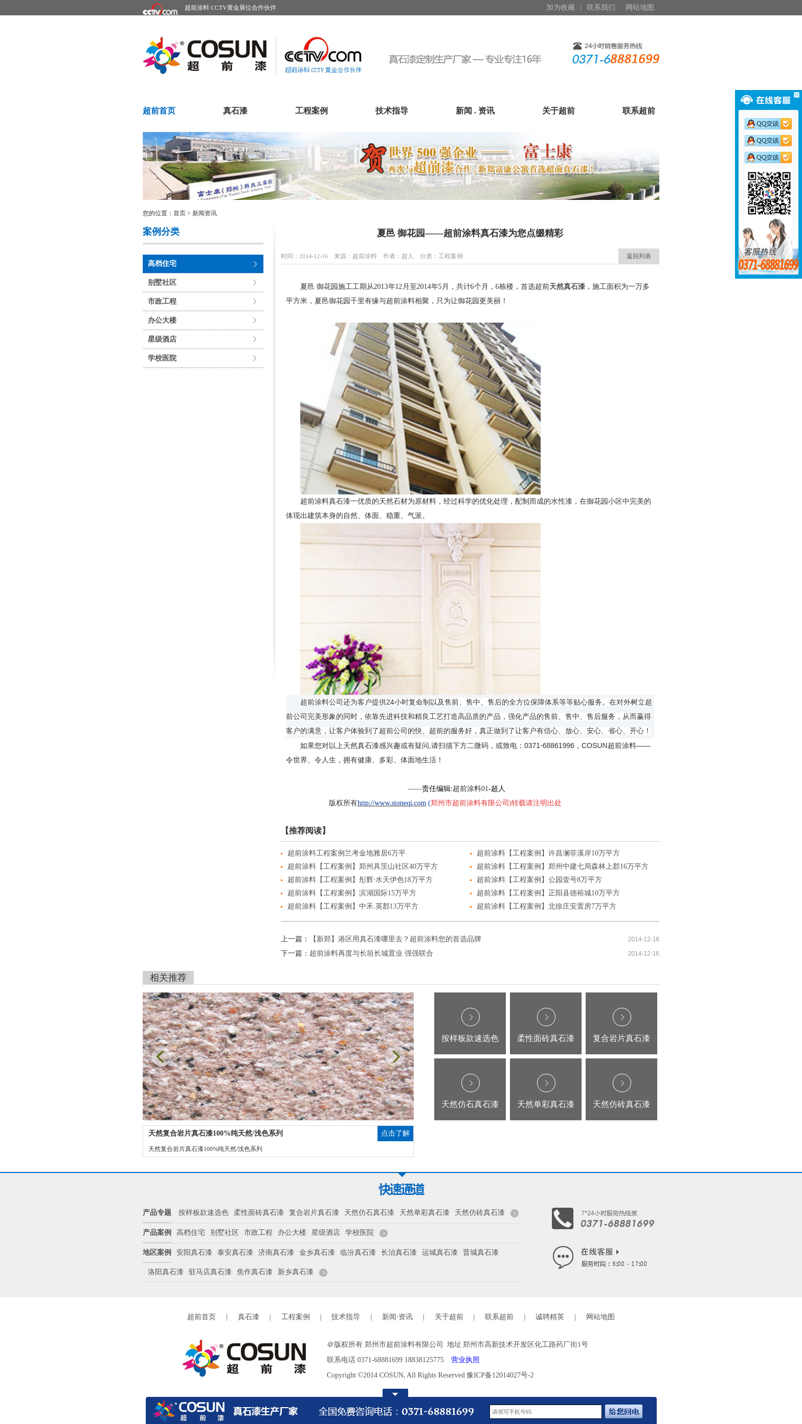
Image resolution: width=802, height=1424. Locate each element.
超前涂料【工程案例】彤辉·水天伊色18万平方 (360, 880)
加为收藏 (560, 7)
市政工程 (162, 301)
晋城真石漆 (481, 1252)
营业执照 (465, 1360)
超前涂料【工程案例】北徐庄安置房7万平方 (546, 906)
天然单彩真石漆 (545, 1104)
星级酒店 (162, 339)
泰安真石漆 (235, 1252)
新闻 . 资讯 (475, 110)
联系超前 (638, 110)
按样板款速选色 (470, 1038)
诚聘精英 (550, 1317)
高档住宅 (162, 263)
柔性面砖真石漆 (545, 1038)
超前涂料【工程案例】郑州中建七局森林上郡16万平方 (563, 866)
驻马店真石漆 (210, 1272)
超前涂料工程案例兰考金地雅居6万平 (346, 853)
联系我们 (601, 7)
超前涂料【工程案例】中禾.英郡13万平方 (352, 906)
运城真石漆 (440, 1252)
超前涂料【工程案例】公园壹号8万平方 (539, 880)
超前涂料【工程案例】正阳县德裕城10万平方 (548, 893)
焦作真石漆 (255, 1272)
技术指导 (391, 110)
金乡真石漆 (317, 1252)
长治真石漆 (399, 1252)
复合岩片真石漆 (621, 1038)
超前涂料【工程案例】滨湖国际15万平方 (351, 893)
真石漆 (235, 110)
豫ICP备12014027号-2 (499, 1375)
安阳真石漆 (194, 1252)
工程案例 (311, 110)
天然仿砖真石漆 (621, 1104)
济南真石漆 (276, 1252)
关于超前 (558, 110)
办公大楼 (162, 320)
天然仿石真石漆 (470, 1104)
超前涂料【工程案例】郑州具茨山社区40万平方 (362, 866)
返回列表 (639, 256)
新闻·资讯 (397, 1317)
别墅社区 (162, 282)
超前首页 (159, 110)
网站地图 (640, 7)
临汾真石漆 (358, 1252)
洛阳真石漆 (166, 1272)
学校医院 (162, 358)
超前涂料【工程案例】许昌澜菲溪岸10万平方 (548, 853)
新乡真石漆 (296, 1272)
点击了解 (395, 1133)
